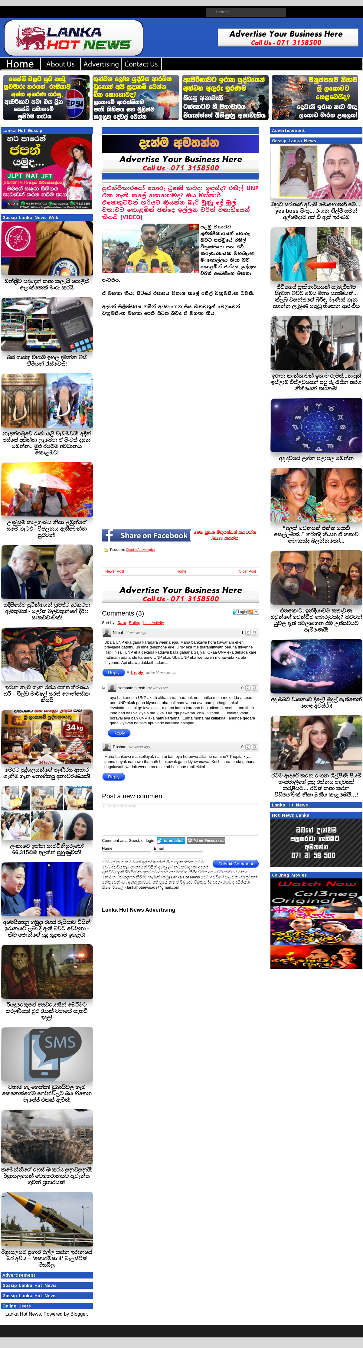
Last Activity (153, 622)
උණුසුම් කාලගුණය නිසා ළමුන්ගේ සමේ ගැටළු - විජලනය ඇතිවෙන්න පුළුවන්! (47, 528)
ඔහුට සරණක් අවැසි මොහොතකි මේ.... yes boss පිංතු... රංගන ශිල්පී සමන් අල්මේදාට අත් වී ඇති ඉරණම (316, 211)
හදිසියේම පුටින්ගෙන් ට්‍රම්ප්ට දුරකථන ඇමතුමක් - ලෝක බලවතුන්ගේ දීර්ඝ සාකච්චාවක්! (46, 611)
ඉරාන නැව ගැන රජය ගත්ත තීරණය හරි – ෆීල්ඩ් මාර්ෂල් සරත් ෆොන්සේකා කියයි (46, 693)
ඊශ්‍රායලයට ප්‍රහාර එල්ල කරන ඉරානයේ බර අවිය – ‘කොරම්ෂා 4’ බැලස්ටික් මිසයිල (46, 1258)
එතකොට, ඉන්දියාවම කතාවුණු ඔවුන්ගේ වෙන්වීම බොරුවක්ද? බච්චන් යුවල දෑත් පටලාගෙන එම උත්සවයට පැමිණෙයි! (316, 620)
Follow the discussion (253, 612)
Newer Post (114, 571)
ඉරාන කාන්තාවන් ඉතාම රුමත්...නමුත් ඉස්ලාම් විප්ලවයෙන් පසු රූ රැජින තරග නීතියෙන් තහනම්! (316, 382)
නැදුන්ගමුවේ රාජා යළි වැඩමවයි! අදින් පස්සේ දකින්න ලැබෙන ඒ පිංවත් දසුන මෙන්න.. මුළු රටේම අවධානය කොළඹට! (46, 443)
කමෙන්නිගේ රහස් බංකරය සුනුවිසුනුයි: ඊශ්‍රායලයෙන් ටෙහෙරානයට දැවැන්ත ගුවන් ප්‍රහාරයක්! (47, 1176)
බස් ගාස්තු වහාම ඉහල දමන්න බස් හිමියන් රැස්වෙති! (47, 360)
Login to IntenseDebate (171, 840)
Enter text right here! (180, 819)
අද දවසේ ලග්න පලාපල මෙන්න (316, 458)
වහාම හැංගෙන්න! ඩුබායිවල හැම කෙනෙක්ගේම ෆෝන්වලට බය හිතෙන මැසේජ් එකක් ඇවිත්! (47, 1093)
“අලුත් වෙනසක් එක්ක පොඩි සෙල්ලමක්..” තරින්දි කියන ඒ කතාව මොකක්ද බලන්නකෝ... (316, 534)
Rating (134, 622)
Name (107, 848)
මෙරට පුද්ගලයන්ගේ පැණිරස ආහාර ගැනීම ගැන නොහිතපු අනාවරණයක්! (46, 773)
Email (159, 848)
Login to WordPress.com (206, 840)
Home (181, 571)
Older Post (247, 571)
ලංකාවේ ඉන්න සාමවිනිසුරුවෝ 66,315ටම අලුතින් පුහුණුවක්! (46, 849)
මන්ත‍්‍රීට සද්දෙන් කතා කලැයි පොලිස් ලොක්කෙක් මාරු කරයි (47, 284)
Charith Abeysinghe (140, 549)
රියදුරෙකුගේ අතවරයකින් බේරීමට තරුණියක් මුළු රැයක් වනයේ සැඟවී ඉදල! (46, 1011)
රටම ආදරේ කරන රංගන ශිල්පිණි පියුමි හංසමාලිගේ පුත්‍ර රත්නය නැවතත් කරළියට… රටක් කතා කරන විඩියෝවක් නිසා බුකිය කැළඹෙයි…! (316, 785)
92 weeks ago (136, 633)
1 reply (137, 672)
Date (121, 622)
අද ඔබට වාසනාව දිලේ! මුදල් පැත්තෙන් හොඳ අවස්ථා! (316, 703)
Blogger (78, 1314)
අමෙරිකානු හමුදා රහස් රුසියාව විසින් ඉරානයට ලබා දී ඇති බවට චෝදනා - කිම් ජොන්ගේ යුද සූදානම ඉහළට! (46, 928)
